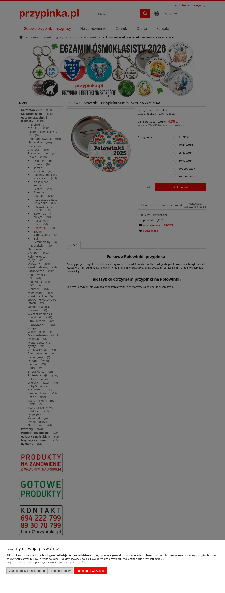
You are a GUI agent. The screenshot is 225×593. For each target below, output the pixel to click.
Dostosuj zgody (61, 570)
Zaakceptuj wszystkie (91, 570)
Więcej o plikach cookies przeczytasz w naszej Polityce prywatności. (45, 562)
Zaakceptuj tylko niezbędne (27, 570)
